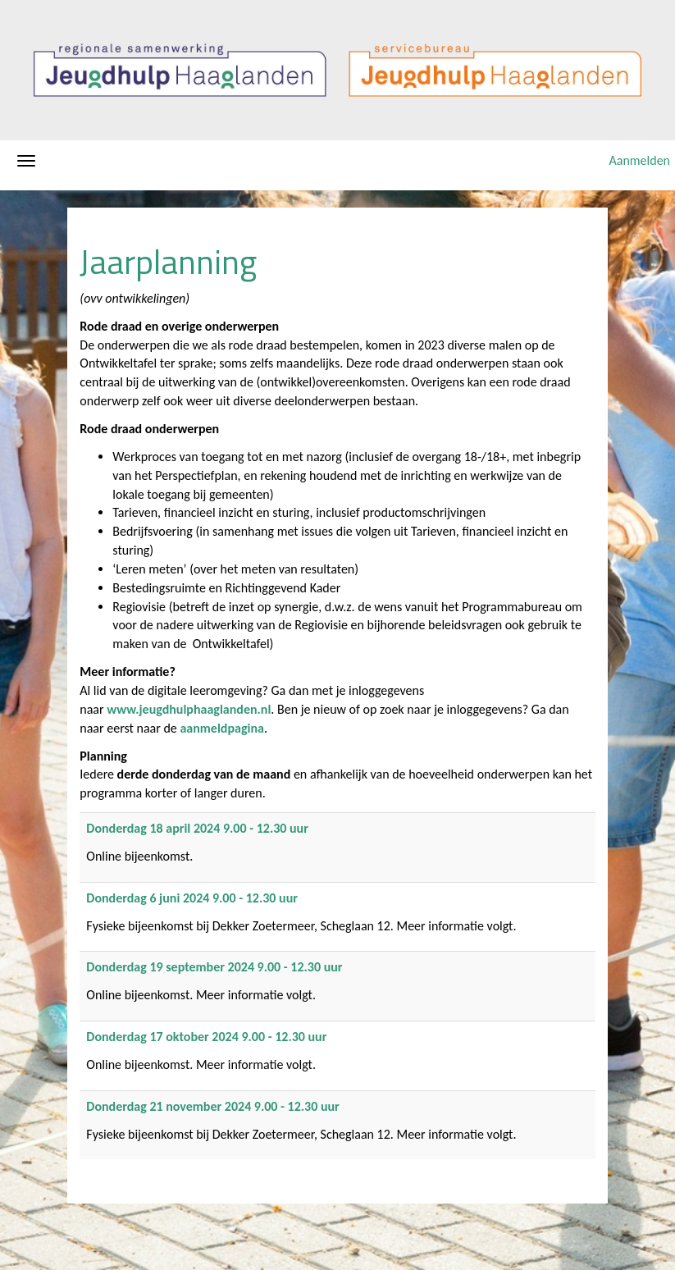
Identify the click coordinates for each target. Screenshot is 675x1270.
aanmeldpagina (221, 728)
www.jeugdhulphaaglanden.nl (189, 709)
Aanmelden (639, 160)
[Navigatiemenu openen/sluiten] (26, 161)
